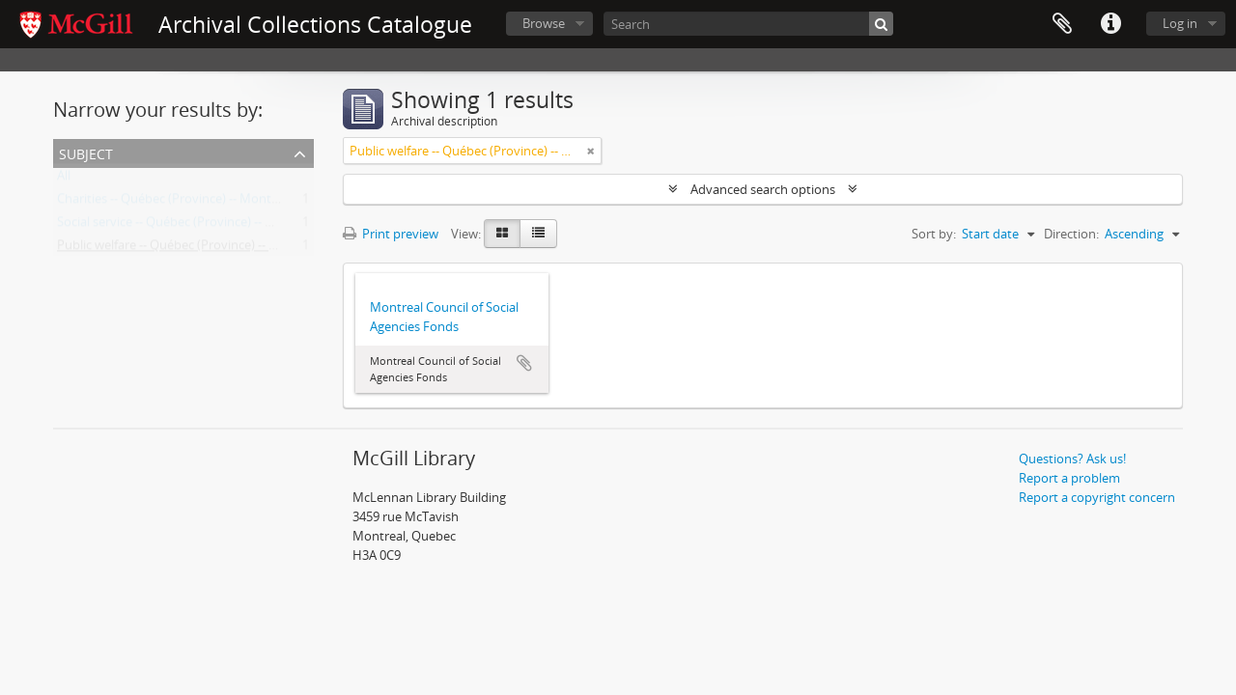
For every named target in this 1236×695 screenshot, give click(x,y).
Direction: (1071, 233)
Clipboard (1062, 24)
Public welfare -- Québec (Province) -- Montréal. (190, 249)
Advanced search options (763, 189)
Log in (1180, 23)
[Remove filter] (591, 150)
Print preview (390, 233)
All (63, 179)
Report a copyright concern (1097, 497)
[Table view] (538, 233)
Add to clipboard (524, 363)
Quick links (1110, 24)
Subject (86, 152)
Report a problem (1069, 477)
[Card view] (502, 233)
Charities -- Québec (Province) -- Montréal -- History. (204, 202)
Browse (543, 23)
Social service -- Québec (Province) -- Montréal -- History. (217, 226)
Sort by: (934, 233)
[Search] (748, 24)
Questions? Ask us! (1072, 458)
